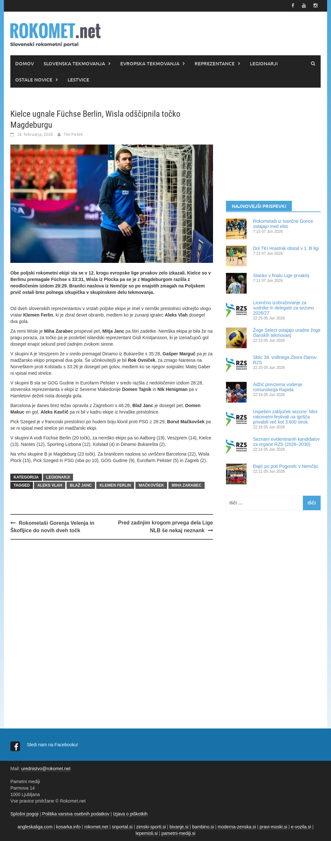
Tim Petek (73, 134)
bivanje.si (178, 826)
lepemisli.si (147, 833)
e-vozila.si (301, 826)
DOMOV (24, 63)
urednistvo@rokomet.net (45, 768)
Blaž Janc (81, 485)
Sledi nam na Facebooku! (53, 744)
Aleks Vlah (49, 485)
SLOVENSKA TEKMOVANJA (74, 63)
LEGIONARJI (264, 63)
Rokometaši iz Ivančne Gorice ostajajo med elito (283, 223)
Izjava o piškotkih (130, 813)
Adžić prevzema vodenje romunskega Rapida (278, 387)
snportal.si (122, 826)
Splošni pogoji (24, 813)
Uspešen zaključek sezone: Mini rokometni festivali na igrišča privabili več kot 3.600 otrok (285, 416)
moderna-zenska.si (237, 826)
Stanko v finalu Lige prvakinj (281, 275)
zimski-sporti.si (151, 826)
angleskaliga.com (34, 826)
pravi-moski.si (273, 826)
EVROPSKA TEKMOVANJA (149, 63)
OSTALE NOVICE (33, 79)
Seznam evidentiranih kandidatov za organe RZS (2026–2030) (286, 441)
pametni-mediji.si (178, 833)
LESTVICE (78, 79)
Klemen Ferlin (115, 485)
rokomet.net (96, 826)
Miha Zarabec (186, 485)
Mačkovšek (151, 485)
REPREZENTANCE (215, 63)
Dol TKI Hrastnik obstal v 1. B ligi (286, 248)
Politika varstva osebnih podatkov (76, 813)
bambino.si (203, 826)
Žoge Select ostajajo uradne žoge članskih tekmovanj (287, 332)
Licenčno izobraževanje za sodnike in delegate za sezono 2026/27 (283, 307)
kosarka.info (68, 826)
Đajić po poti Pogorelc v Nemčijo (285, 466)
